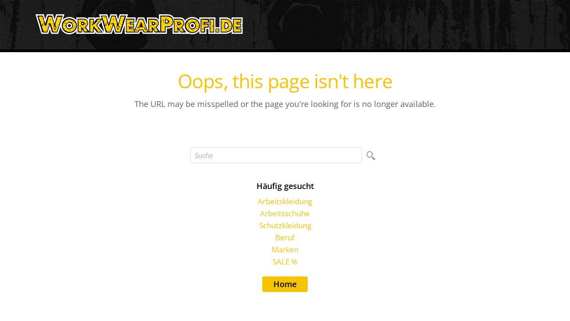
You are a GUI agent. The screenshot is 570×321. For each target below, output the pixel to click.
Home (285, 284)
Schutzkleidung (285, 225)
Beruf (285, 237)
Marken (285, 249)
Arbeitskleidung (285, 201)
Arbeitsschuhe (285, 213)
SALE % (285, 261)
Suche (204, 155)
